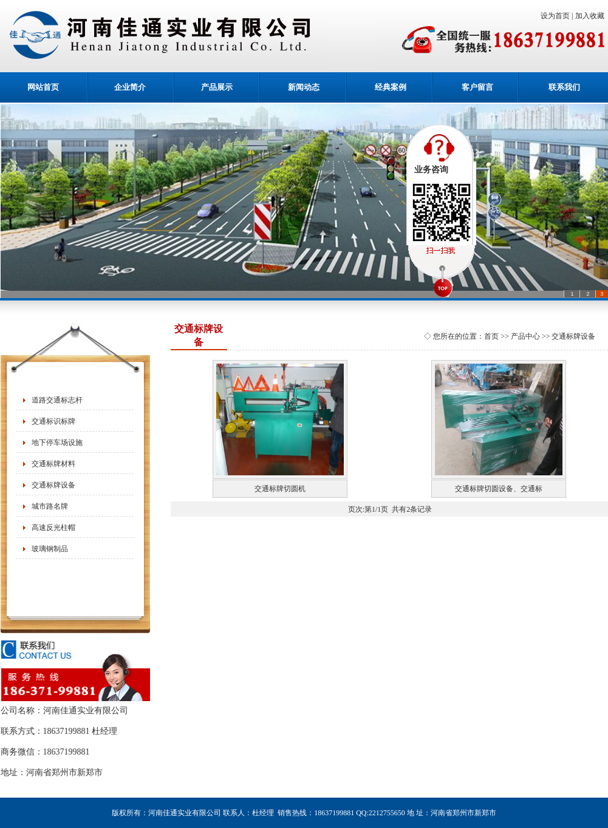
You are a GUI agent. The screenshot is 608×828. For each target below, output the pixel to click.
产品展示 (217, 87)
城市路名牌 (50, 506)
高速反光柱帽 (53, 527)
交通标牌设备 (53, 485)
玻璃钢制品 (50, 549)
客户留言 (477, 87)
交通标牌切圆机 (280, 488)
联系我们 (564, 87)
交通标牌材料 (53, 464)
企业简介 (130, 87)
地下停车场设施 (57, 442)
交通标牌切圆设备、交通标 (498, 488)
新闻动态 (303, 87)
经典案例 (390, 87)
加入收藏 (591, 16)
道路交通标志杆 (57, 400)
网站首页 (43, 87)
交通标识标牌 (53, 421)
